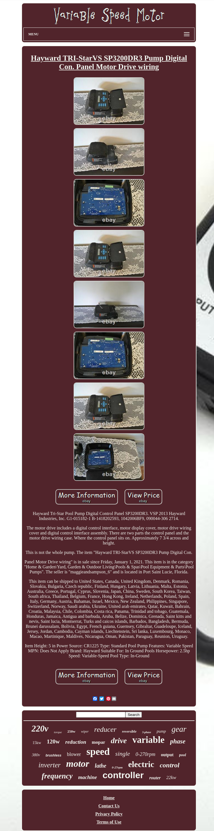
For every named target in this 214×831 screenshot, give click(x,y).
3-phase (146, 732)
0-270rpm (145, 754)
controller (123, 775)
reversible (129, 731)
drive (119, 740)
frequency (57, 776)
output (167, 754)
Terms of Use (108, 822)
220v (39, 728)
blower (74, 754)
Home (109, 797)
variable (148, 740)
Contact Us (109, 805)
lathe (100, 766)
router (155, 777)
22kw (171, 777)
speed (98, 751)
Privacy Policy (109, 814)
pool (182, 755)
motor (77, 763)
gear (179, 729)
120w (53, 741)
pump (161, 731)
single (122, 753)
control (169, 765)
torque (58, 732)
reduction (75, 742)
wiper (85, 731)
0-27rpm (117, 767)
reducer (105, 729)
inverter (49, 765)
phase (177, 741)
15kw (37, 743)
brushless (54, 755)
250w (71, 731)
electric (141, 764)
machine (87, 777)
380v (36, 755)
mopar (98, 742)
